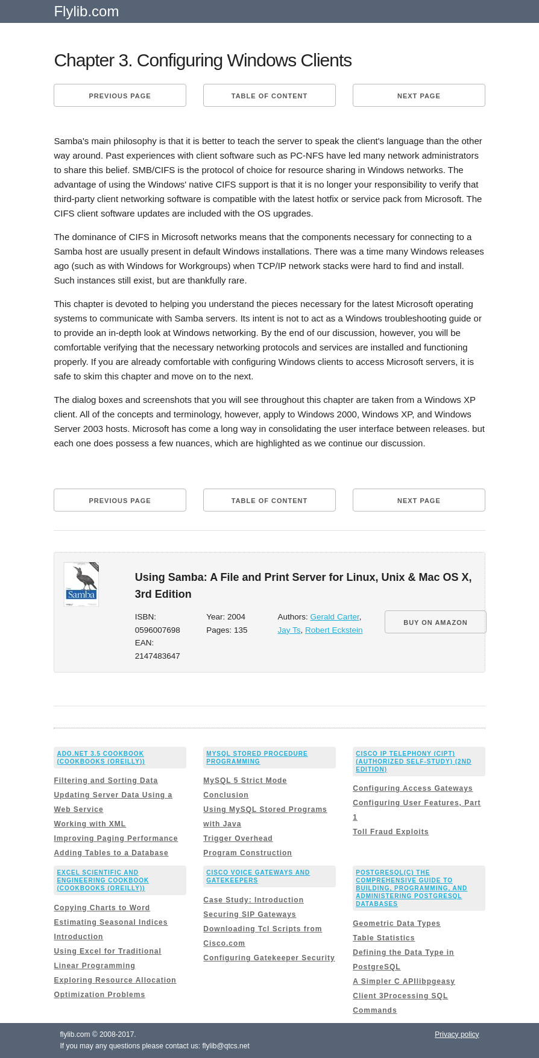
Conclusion (225, 795)
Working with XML (90, 824)
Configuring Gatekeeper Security (269, 958)
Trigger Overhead (238, 838)
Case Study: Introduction (253, 900)
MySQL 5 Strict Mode (245, 780)
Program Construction (247, 853)
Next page (419, 96)
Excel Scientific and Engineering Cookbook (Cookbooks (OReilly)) (103, 880)
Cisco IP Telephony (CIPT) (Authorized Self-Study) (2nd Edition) (413, 761)
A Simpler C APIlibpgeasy (404, 981)
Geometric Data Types (397, 923)
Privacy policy (457, 1034)
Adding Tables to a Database (111, 853)
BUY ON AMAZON (435, 622)
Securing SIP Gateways (249, 914)
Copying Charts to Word (102, 908)
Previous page (120, 96)
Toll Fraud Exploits (391, 832)
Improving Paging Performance (116, 838)
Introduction (78, 937)
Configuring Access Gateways (413, 788)
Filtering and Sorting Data (106, 780)
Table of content (269, 96)
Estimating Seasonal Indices (111, 922)
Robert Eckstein (333, 630)
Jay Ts (289, 630)
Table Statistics (384, 938)
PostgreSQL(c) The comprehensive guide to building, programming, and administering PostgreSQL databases (411, 888)
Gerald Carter (334, 616)
